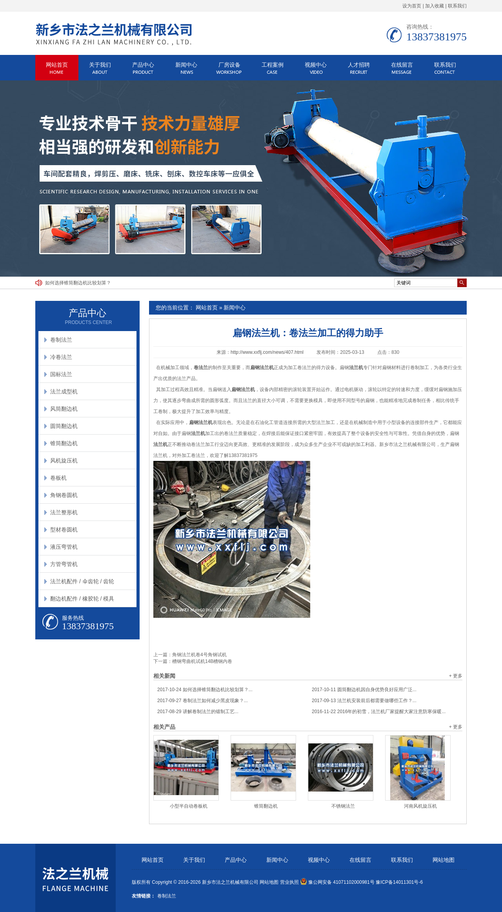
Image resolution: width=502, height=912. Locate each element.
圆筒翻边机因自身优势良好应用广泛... (364, 689)
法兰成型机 (64, 391)
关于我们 (100, 65)
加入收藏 (434, 6)
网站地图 (444, 860)
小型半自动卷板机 (188, 806)
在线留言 (402, 65)
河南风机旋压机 (420, 806)
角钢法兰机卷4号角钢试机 (199, 654)
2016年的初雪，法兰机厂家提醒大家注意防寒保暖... (379, 711)
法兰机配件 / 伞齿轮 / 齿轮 (82, 581)
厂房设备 (229, 65)
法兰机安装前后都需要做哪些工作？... (364, 700)
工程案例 (273, 65)
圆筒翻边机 (64, 426)
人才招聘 (359, 65)
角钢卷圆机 (64, 495)
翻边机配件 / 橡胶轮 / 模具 (82, 598)
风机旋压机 (64, 460)
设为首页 (411, 6)
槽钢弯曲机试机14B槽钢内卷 (202, 661)
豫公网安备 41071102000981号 (337, 882)
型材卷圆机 (64, 529)
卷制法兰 (61, 340)
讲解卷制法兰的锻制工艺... (197, 711)
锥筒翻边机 (266, 806)
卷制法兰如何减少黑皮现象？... (202, 700)
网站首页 (57, 65)
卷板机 (58, 478)
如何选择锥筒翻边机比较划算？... (205, 689)
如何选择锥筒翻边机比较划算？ (78, 283)
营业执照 (289, 882)
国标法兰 (61, 374)
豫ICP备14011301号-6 (399, 882)
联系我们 (457, 6)
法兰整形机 (64, 512)
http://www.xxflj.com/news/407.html (267, 352)
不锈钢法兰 (343, 806)
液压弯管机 (64, 547)
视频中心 (316, 65)
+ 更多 (455, 676)
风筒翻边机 (64, 409)
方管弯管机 (64, 564)
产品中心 (143, 65)
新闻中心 (186, 65)
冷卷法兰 (61, 357)
